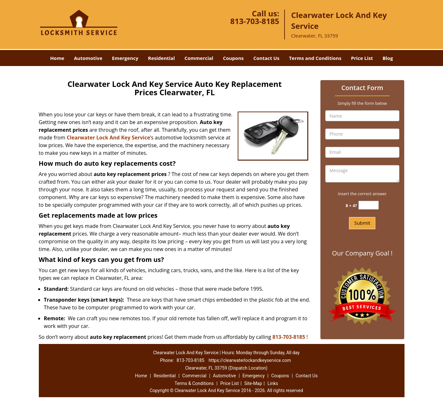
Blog (387, 58)
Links (273, 383)
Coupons (233, 58)
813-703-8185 (254, 21)
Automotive (88, 58)
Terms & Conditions (194, 383)
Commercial (198, 58)
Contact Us (266, 58)
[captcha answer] (368, 205)
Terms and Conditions (315, 58)
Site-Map (253, 383)
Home (57, 58)
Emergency (125, 58)
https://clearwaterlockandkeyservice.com (250, 360)
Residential (161, 58)
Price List (362, 58)
